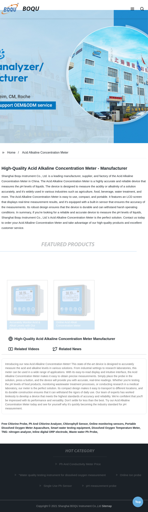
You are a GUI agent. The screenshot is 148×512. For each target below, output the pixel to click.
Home (11, 152)
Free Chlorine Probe (14, 423)
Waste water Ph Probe (83, 431)
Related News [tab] (67, 349)
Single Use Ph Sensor (58, 485)
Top (138, 501)
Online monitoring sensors (106, 423)
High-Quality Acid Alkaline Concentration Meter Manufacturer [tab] (61, 339)
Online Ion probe (131, 474)
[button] (132, 9)
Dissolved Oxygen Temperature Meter (116, 427)
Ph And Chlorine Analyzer (45, 423)
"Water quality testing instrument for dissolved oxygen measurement (62, 474)
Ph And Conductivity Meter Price (80, 464)
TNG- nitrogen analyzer (16, 431)
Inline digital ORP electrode (50, 431)
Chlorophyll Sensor (75, 423)
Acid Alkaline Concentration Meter (45, 152)
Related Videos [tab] (23, 349)
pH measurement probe (102, 485)
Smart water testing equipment (70, 427)
